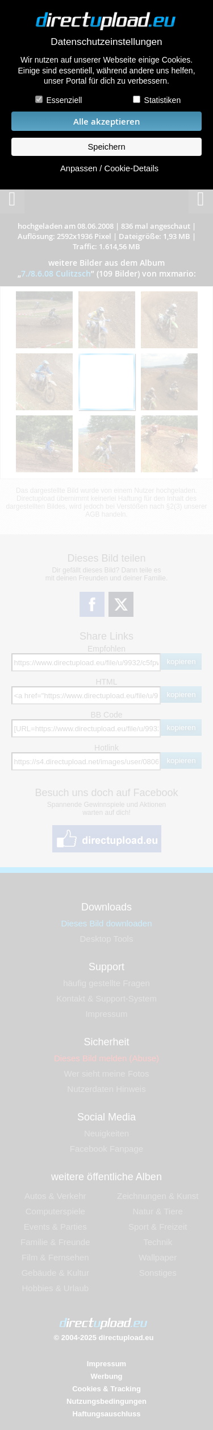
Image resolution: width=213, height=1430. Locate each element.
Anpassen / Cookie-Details (109, 168)
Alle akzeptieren (106, 121)
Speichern (106, 146)
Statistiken (162, 100)
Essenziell (64, 100)
